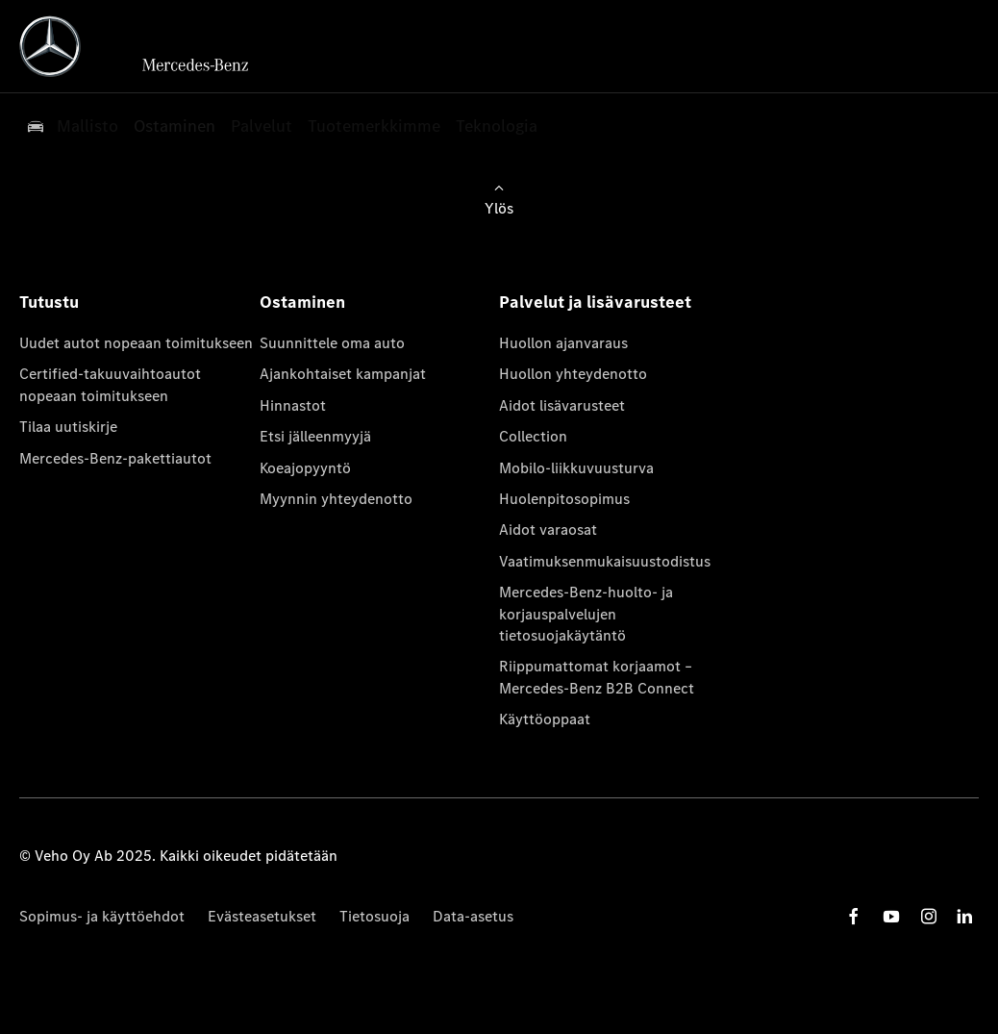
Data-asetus (473, 916)
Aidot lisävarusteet (562, 405)
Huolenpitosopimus (564, 499)
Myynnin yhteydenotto (336, 499)
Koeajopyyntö (305, 468)
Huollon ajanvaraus (563, 343)
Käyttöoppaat (544, 719)
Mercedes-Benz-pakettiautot (115, 458)
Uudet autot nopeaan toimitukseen (136, 343)
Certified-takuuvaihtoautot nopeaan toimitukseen (110, 384)
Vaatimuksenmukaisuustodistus (605, 561)
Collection (533, 436)
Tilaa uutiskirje (68, 426)
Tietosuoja (374, 916)
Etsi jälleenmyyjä (315, 436)
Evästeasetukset (262, 916)
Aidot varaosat (548, 529)
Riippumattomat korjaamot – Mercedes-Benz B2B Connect (596, 676)
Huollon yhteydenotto (573, 374)
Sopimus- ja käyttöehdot (102, 916)
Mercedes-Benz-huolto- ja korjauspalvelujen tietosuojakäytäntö (586, 613)
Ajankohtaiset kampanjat (343, 374)
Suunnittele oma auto (332, 343)
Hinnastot (293, 405)
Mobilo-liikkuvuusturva (576, 468)
